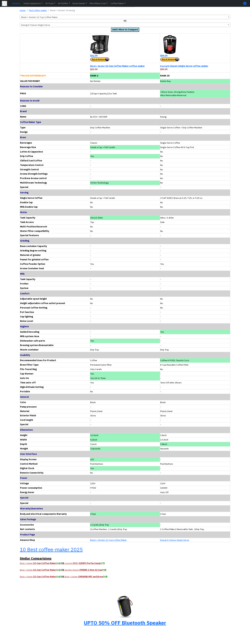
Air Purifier (63, 3)
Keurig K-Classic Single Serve (174, 540)
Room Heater (79, 3)
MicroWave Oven (98, 3)
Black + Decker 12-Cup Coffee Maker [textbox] (39, 17)
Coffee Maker (117, 3)
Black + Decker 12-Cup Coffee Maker (108, 540)
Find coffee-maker (38, 10)
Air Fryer (49, 3)
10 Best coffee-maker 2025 (51, 549)
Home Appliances (32, 3)
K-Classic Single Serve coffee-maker (184, 66)
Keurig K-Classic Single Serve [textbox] (35, 25)
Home (23, 10)
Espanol (16, 3)
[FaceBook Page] (245, 3)
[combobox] (125, 17)
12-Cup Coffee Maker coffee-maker (117, 66)
